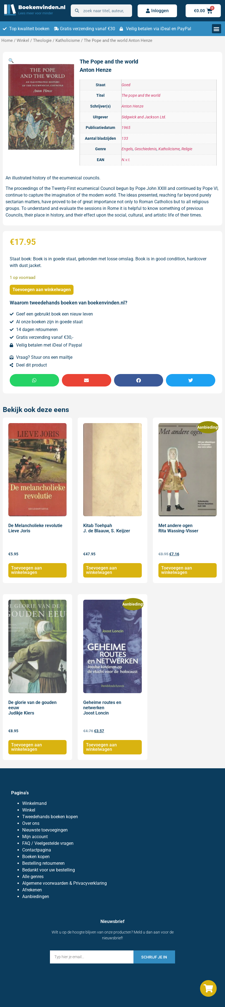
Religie (186, 149)
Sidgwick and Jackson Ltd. (144, 117)
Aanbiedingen (35, 896)
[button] (216, 28)
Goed (126, 85)
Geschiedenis (146, 149)
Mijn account (35, 836)
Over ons (30, 823)
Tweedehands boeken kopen (50, 816)
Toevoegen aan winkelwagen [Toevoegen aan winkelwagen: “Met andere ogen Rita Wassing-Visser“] (176, 570)
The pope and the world (141, 95)
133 (125, 138)
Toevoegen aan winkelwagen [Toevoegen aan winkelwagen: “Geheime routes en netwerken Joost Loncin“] (101, 747)
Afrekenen (32, 889)
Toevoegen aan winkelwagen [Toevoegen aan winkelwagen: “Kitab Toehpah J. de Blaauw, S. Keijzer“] (101, 570)
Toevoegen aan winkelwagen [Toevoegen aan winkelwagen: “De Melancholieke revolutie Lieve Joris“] (26, 570)
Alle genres (33, 876)
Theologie (42, 40)
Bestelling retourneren (43, 863)
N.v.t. (126, 159)
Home (7, 40)
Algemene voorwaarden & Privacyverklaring (64, 883)
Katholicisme (67, 40)
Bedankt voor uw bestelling (48, 870)
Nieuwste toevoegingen (45, 830)
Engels (127, 149)
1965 (126, 127)
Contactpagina (36, 850)
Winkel (23, 40)
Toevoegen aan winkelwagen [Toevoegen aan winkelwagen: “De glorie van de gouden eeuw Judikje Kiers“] (26, 747)
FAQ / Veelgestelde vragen (48, 843)
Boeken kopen (36, 856)
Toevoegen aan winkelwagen (41, 289)
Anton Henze (132, 106)
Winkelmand (34, 803)
